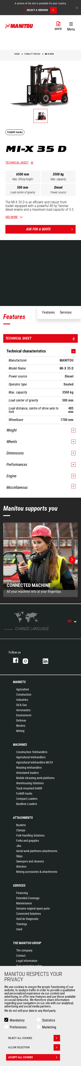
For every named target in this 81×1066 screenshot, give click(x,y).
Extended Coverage (28, 898)
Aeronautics (23, 710)
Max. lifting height (22, 179)
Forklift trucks (24, 793)
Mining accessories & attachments (36, 871)
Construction (23, 694)
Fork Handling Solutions (30, 835)
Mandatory (17, 1020)
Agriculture (22, 689)
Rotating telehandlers (29, 767)
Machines (20, 745)
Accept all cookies (34, 1057)
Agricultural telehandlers (30, 757)
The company (24, 950)
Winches (21, 866)
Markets (19, 682)
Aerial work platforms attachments (36, 851)
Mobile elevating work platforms (35, 778)
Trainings (21, 924)
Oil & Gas (21, 705)
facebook (13, 660)
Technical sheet (17, 162)
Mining (20, 731)
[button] (71, 25)
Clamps (20, 830)
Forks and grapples (27, 840)
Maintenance (24, 903)
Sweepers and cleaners (30, 861)
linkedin (48, 660)
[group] (40, 560)
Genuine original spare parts (33, 908)
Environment (23, 715)
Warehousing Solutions (30, 783)
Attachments (23, 818)
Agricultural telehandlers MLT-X (34, 762)
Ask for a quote (51, 229)
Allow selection (34, 1047)
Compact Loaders (26, 798)
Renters (20, 725)
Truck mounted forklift (29, 788)
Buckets (21, 825)
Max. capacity (58, 179)
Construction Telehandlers (31, 752)
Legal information (26, 960)
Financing (22, 893)
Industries (22, 699)
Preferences (18, 1027)
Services (19, 886)
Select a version (42, 10)
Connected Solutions (28, 913)
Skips (19, 856)
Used (19, 929)
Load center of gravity (22, 192)
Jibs (18, 846)
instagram (28, 660)
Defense (21, 720)
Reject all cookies (34, 1038)
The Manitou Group (27, 943)
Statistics (48, 1020)
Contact (20, 955)
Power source (58, 192)
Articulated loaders (27, 772)
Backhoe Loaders (26, 804)
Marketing (49, 1027)
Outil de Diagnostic (27, 919)
